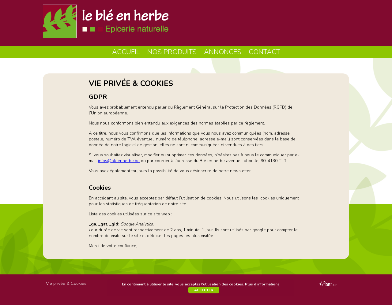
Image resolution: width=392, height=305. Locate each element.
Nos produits (172, 52)
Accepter (203, 290)
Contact (264, 52)
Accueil (126, 52)
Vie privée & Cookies (66, 283)
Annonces (222, 52)
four (328, 285)
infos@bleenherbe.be (119, 161)
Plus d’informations (262, 284)
